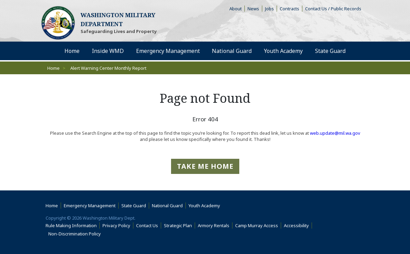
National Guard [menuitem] (232, 51)
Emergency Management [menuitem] (168, 51)
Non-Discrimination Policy (76, 234)
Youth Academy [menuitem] (283, 51)
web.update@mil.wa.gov (335, 133)
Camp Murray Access (258, 225)
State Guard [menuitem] (330, 51)
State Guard (133, 205)
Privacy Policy (116, 225)
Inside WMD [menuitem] (108, 51)
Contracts (289, 8)
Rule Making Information (71, 225)
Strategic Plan (178, 225)
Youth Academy (204, 205)
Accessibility (298, 225)
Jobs (269, 8)
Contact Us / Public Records (333, 8)
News (253, 8)
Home (53, 68)
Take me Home (205, 166)
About (237, 8)
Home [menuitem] (72, 51)
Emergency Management (90, 205)
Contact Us (147, 225)
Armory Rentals (213, 225)
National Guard (167, 205)
